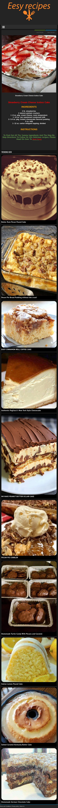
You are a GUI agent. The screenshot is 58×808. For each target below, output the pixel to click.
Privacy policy (15, 806)
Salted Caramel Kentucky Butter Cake (16, 745)
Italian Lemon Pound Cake (12, 684)
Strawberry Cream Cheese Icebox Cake (29, 95)
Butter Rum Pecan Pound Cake (13, 222)
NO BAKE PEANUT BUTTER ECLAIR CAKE (17, 496)
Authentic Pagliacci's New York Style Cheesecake (21, 410)
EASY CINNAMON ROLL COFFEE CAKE (16, 349)
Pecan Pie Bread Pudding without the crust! (19, 297)
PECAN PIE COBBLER (9, 557)
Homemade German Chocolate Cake (15, 802)
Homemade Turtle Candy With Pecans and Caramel (21, 634)
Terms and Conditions (5, 806)
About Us (22, 806)
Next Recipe (51, 32)
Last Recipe (39, 32)
